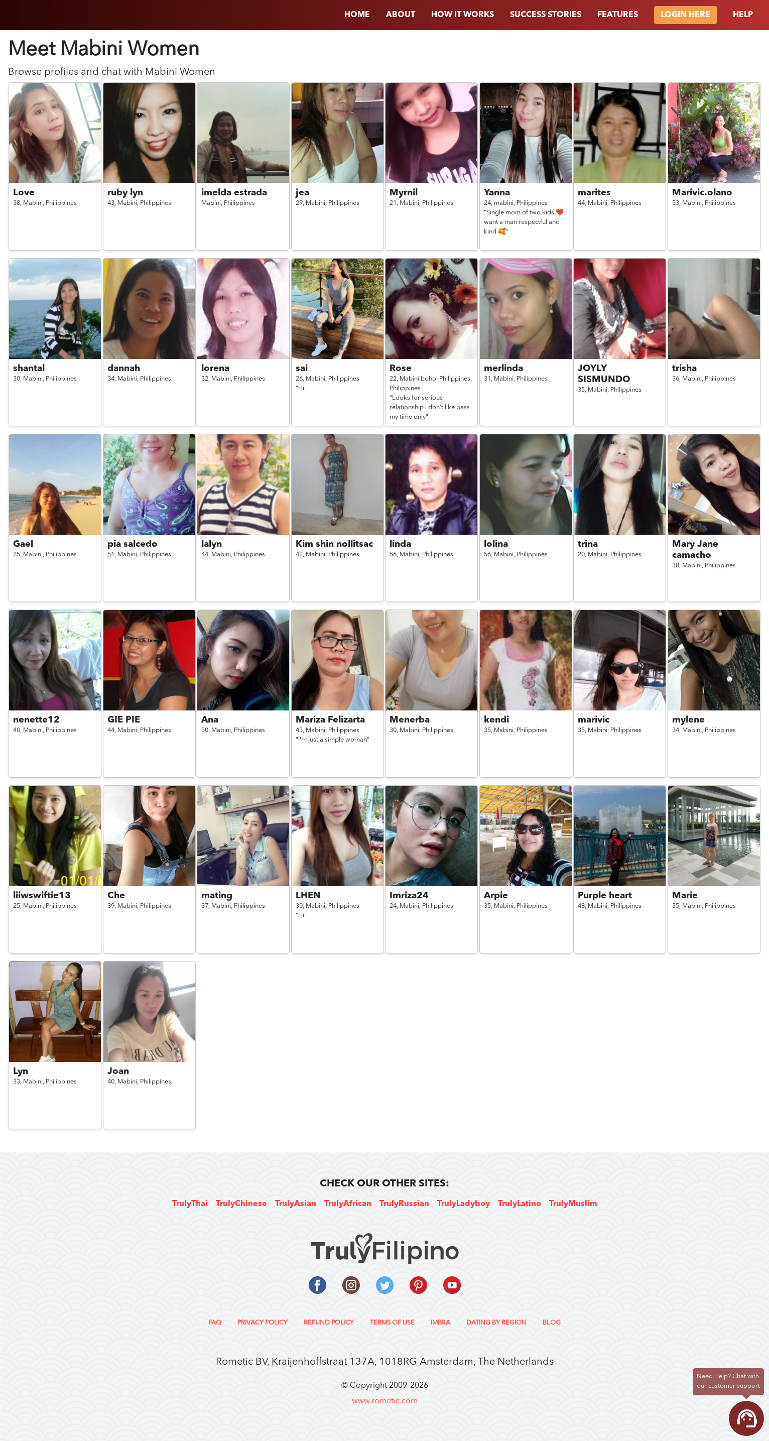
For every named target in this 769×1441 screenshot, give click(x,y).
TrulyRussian (404, 1204)
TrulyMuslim (573, 1204)
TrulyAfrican (347, 1204)
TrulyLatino (519, 1204)
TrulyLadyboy (463, 1204)
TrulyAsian (295, 1204)
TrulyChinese (241, 1204)
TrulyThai (190, 1204)
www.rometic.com (385, 1401)
